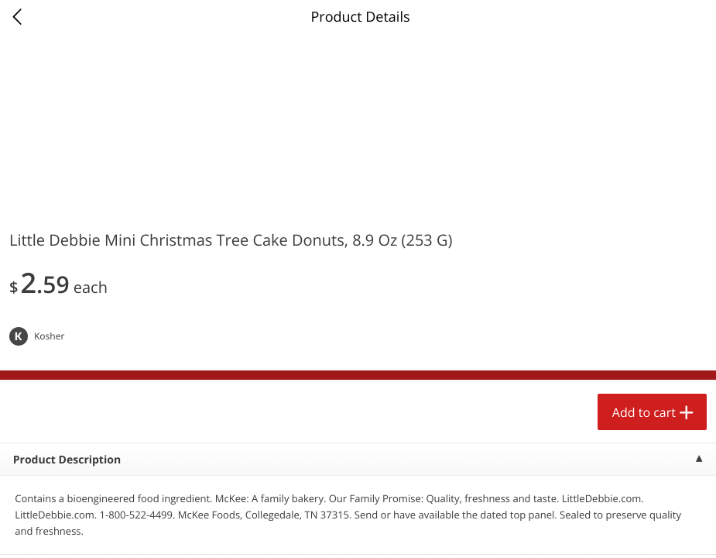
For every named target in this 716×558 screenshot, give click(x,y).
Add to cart (644, 412)
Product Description (67, 460)
